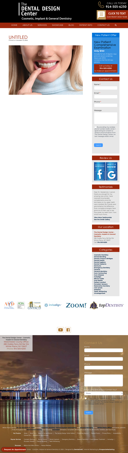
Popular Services (16, 439)
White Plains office (104, 428)
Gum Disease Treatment (97, 439)
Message (98, 110)
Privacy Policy (106, 433)
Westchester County (34, 430)
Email (97, 93)
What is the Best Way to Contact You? (101, 390)
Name (97, 84)
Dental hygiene (100, 262)
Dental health (99, 260)
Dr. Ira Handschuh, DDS (25, 428)
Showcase (57, 25)
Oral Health (98, 280)
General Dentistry (82, 439)
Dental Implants (100, 264)
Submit (98, 145)
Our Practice (17, 433)
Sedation (97, 290)
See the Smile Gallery (102, 219)
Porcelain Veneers (100, 284)
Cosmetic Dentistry (101, 255)
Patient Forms (95, 433)
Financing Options (83, 433)
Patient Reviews (46, 445)
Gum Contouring (100, 273)
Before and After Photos (31, 445)
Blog (71, 25)
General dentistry (100, 271)
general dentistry (86, 428)
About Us (27, 25)
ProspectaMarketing (106, 449)
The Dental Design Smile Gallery (65, 433)
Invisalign (97, 277)
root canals (98, 288)
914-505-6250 (116, 6)
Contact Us (103, 25)
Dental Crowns (42, 439)
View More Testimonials (103, 217)
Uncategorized (99, 293)
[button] (115, 25)
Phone (97, 102)
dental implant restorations (66, 428)
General (97, 269)
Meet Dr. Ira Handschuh (45, 433)
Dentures (97, 266)
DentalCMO (78, 449)
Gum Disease (99, 275)
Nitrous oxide (99, 279)
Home (14, 25)
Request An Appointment (40, 435)
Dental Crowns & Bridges (103, 258)
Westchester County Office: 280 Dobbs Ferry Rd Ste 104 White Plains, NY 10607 (16, 344)
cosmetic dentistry (48, 428)
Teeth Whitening (100, 291)
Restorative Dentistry (102, 286)
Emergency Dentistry (102, 268)
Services (42, 25)
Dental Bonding (100, 257)
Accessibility (117, 433)
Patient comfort (100, 282)
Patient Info (85, 25)
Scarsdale (56, 430)
